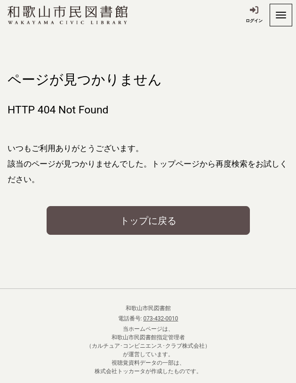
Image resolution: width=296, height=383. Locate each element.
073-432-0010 (160, 318)
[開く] (281, 15)
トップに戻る (148, 220)
